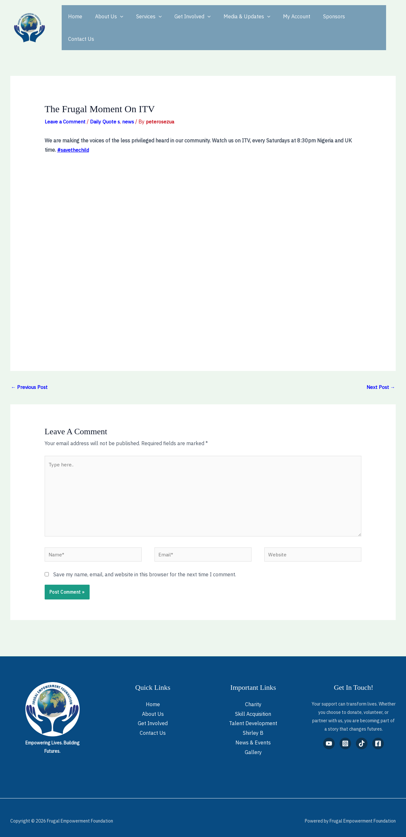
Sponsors (317, 22)
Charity (253, 698)
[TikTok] (361, 737)
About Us (105, 22)
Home (74, 22)
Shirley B (253, 726)
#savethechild (74, 138)
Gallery (253, 745)
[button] (116, 22)
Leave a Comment (66, 110)
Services (142, 22)
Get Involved (183, 22)
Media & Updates (235, 22)
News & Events (253, 736)
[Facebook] (378, 737)
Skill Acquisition (253, 707)
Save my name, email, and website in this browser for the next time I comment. (144, 568)
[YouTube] (329, 737)
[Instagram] (345, 737)
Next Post (380, 376)
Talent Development (253, 717)
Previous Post (30, 376)
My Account (282, 22)
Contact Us (352, 22)
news (130, 110)
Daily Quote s (106, 110)
